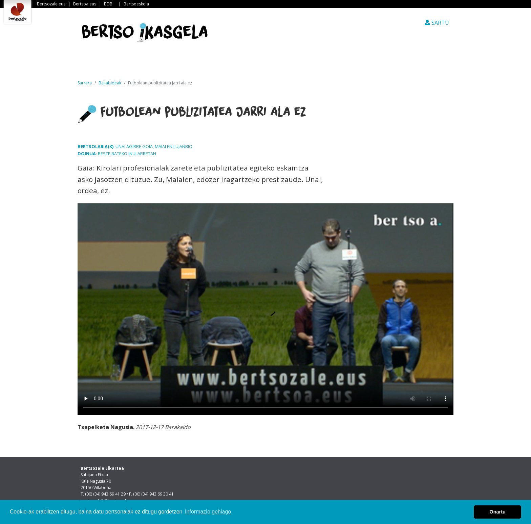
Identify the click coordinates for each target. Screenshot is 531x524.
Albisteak (149, 64)
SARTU (437, 22)
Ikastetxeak (243, 64)
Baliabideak (110, 83)
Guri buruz (194, 64)
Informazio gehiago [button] (208, 512)
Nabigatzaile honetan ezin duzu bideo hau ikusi (265, 309)
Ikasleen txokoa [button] (300, 64)
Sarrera (106, 64)
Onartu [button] (498, 512)
